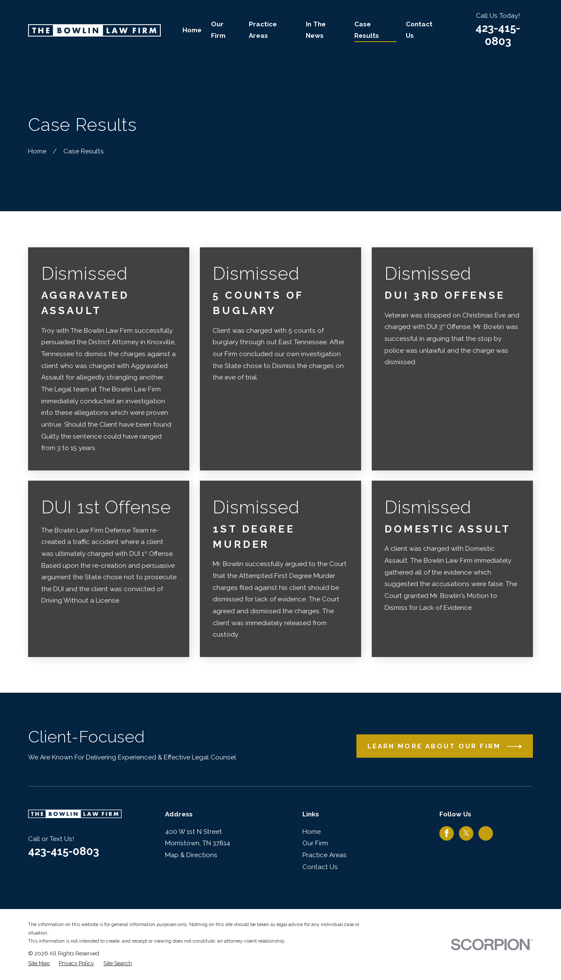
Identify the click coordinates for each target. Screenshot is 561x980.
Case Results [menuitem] (366, 30)
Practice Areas (324, 855)
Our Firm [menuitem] (218, 30)
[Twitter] (466, 833)
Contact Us (320, 867)
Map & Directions (191, 855)
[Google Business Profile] (486, 833)
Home (311, 832)
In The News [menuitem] (316, 30)
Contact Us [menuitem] (419, 30)
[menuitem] (39, 963)
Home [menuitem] (192, 30)
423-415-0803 (498, 35)
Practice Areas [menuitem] (263, 30)
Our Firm (315, 843)
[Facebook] (446, 833)
